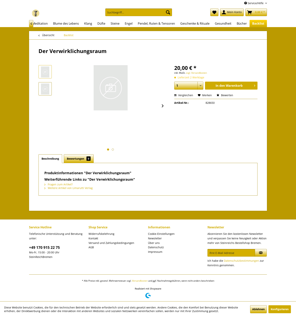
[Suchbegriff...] (138, 12)
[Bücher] (242, 23)
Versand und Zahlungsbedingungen (111, 243)
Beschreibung (50, 158)
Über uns (154, 243)
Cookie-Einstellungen (161, 234)
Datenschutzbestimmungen (241, 260)
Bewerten (225, 95)
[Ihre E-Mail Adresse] (231, 253)
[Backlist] (258, 23)
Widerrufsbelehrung (101, 234)
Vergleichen (183, 95)
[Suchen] (168, 12)
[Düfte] (101, 23)
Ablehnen (258, 309)
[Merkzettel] (214, 12)
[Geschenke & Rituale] (195, 23)
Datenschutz (156, 247)
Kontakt (93, 238)
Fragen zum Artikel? (58, 184)
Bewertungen (79, 158)
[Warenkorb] (256, 12)
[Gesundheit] (223, 23)
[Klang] (88, 23)
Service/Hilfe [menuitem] (254, 3)
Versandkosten (140, 280)
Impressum (155, 252)
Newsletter (155, 238)
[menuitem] (138, 14)
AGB (91, 247)
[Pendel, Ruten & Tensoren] (156, 23)
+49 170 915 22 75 (44, 247)
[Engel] (128, 23)
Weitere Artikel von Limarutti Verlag (68, 188)
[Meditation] (40, 23)
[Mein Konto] (232, 12)
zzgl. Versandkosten (196, 72)
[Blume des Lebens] (66, 23)
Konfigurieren (280, 309)
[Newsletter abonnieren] (261, 253)
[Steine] (115, 23)
